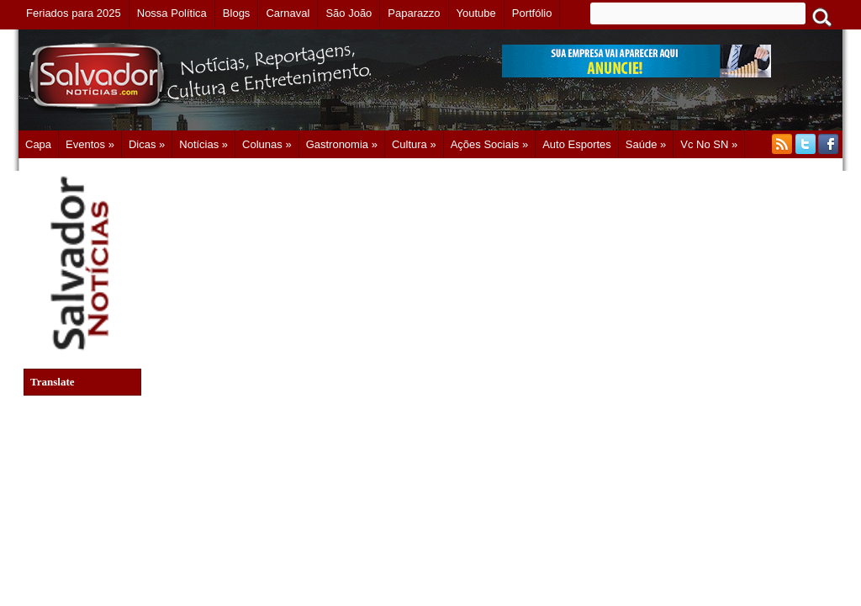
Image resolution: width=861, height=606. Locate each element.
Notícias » (203, 144)
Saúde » (646, 144)
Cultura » (414, 144)
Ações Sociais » (490, 144)
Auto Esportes (576, 144)
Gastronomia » (342, 144)
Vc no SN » (708, 144)
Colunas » (267, 144)
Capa (38, 144)
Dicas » (147, 144)
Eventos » (90, 144)
